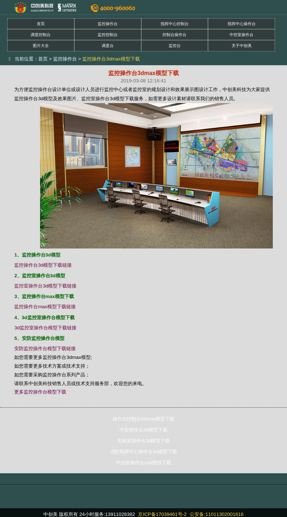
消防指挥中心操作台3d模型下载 (143, 451)
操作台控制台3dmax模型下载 (143, 419)
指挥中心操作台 (242, 23)
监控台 (175, 45)
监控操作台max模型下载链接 (44, 306)
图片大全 (41, 45)
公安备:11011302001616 (216, 514)
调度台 (108, 45)
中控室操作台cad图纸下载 (143, 462)
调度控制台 (41, 34)
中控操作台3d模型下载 (143, 429)
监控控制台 (108, 34)
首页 (41, 23)
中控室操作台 (241, 34)
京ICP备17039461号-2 (162, 514)
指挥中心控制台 (175, 23)
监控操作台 (108, 23)
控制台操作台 (174, 34)
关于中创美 (242, 45)
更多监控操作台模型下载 (40, 392)
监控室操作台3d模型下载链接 (45, 286)
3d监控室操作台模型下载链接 (45, 327)
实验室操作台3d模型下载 (143, 440)
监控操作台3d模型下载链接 (43, 265)
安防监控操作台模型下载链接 (45, 348)
